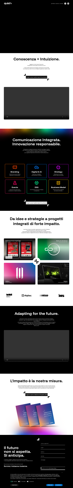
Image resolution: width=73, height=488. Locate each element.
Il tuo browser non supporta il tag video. (36, 16)
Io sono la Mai (7, 241)
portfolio (53, 3)
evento (57, 3)
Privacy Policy (53, 468)
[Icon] (65, 3)
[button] (36, 77)
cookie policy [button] (57, 475)
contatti (61, 3)
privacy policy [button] (48, 474)
